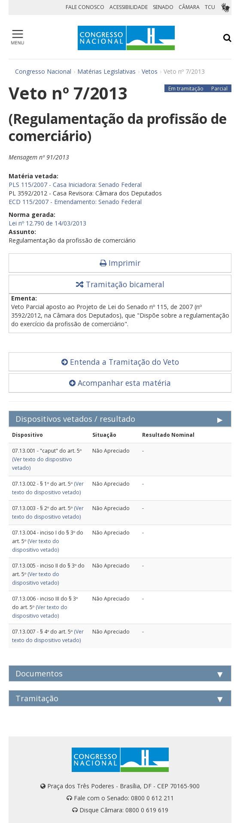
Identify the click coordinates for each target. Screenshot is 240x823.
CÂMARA (189, 7)
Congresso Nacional (43, 71)
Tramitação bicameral (120, 284)
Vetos (150, 71)
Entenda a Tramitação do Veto (120, 362)
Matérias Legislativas (106, 71)
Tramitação (36, 698)
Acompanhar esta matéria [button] (120, 383)
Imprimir (120, 263)
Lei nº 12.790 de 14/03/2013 (47, 223)
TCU (210, 7)
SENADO (163, 7)
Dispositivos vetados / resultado (75, 419)
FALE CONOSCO (85, 7)
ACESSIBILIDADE (128, 7)
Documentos (39, 673)
